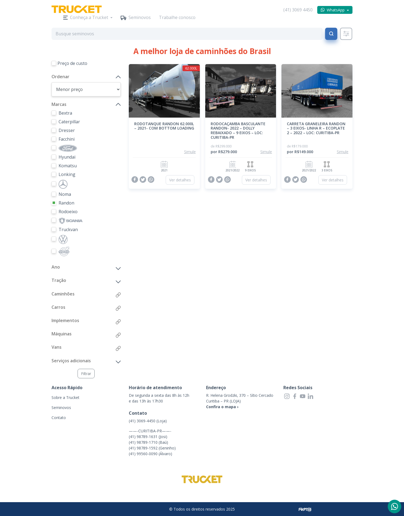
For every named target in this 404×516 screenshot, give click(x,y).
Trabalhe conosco (177, 17)
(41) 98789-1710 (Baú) (148, 442)
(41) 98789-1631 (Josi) (148, 436)
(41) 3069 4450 (298, 10)
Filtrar (86, 373)
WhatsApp (336, 9)
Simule (190, 151)
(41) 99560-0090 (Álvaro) (150, 453)
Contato (59, 417)
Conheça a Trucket (89, 17)
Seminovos (140, 17)
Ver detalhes (180, 180)
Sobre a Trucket (65, 397)
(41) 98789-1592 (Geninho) (152, 448)
